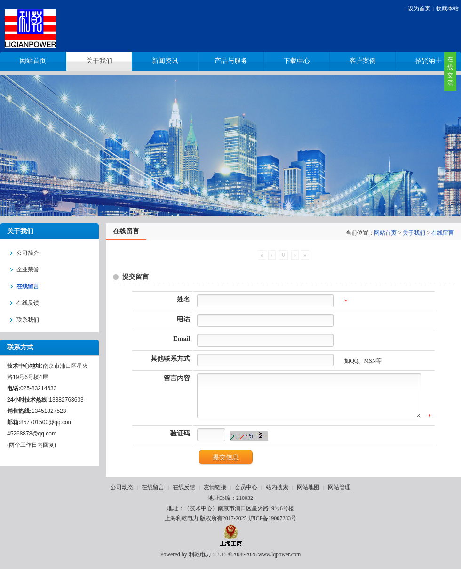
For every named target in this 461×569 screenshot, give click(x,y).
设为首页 (419, 8)
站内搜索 (277, 494)
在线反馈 (184, 494)
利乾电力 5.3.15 (208, 561)
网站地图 (308, 494)
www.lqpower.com (279, 561)
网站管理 (339, 494)
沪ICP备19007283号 (272, 525)
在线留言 (442, 232)
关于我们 (414, 232)
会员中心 (246, 494)
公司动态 (122, 494)
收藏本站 (447, 8)
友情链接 (215, 494)
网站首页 (385, 232)
